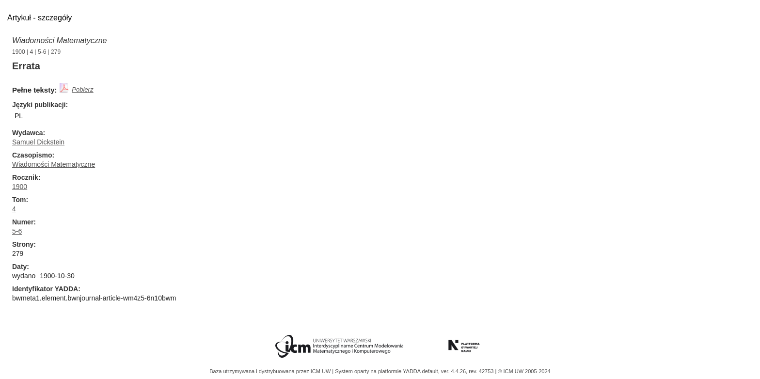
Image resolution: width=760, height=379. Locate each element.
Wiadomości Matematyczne (59, 40)
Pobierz (82, 89)
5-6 (42, 51)
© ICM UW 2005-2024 (524, 371)
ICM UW (321, 371)
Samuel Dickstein (38, 142)
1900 (18, 51)
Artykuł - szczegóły (39, 18)
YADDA (412, 371)
